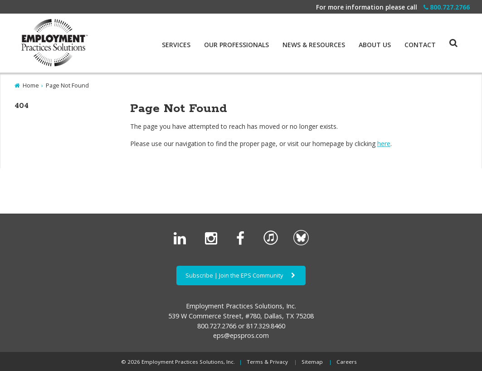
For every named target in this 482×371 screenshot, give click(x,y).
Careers (346, 361)
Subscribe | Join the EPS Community (241, 275)
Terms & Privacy (267, 361)
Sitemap (312, 361)
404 (22, 106)
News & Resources (313, 45)
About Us (375, 45)
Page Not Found (67, 85)
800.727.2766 (447, 7)
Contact (420, 45)
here (383, 143)
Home (31, 85)
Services (176, 45)
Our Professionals (236, 45)
